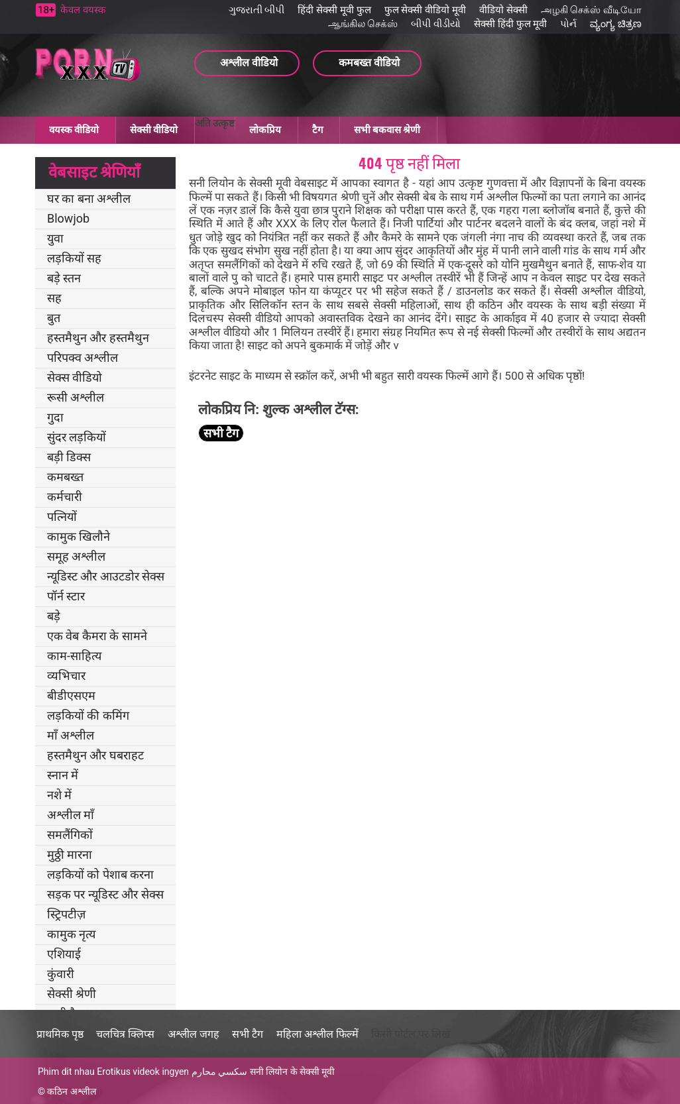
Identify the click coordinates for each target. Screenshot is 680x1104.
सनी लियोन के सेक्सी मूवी (292, 1071)
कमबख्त (65, 477)
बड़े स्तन (64, 278)
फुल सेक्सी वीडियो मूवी (425, 10)
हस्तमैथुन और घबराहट (95, 755)
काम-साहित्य (74, 656)
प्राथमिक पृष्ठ (60, 1034)
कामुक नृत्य (71, 934)
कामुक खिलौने (78, 536)
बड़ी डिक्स (69, 457)
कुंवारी (60, 974)
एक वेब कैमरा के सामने (97, 636)
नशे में (59, 795)
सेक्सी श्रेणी (71, 994)
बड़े (53, 616)
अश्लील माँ (70, 815)
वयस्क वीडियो (74, 130)
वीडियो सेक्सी (503, 10)
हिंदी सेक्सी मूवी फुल (334, 10)
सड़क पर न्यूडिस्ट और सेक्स (105, 894)
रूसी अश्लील (75, 397)
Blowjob (68, 218)
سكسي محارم (219, 1071)
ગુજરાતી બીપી (257, 10)
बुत (53, 318)
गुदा (55, 417)
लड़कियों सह (74, 258)
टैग (317, 130)
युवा (55, 238)
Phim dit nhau (66, 1071)
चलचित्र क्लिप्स (125, 1034)
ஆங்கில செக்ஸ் (363, 24)
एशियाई (64, 954)
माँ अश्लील (70, 735)
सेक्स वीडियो (74, 377)
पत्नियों (62, 517)
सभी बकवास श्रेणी (387, 130)
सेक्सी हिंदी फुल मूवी (510, 24)
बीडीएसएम (71, 695)
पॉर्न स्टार (66, 596)
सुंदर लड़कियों (76, 437)
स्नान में (62, 775)
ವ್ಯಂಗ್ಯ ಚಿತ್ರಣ (616, 24)
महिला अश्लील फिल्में (317, 1034)
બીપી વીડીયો (436, 24)
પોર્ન (568, 24)
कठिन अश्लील (71, 1091)
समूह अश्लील (76, 556)
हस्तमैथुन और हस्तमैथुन (98, 338)
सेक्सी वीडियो (154, 130)
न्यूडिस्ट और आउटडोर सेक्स (105, 576)
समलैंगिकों (70, 835)
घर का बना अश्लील (89, 198)
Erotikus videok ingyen (143, 1071)
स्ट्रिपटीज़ (66, 914)
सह (54, 298)
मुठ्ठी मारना (69, 854)
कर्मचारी (64, 497)
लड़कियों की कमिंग (88, 715)
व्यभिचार (66, 676)
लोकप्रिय (265, 130)
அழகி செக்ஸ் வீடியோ (591, 10)
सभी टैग (221, 433)
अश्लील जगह (193, 1034)
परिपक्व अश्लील (82, 357)
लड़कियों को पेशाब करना (100, 874)
